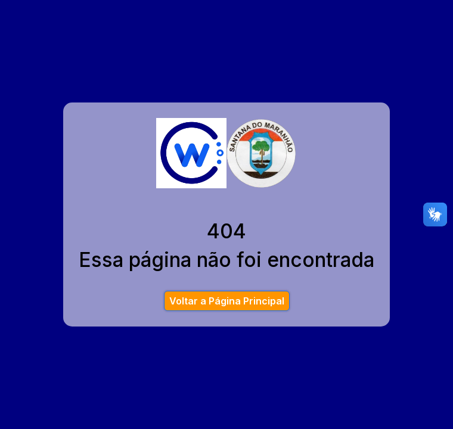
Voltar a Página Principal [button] (226, 301)
